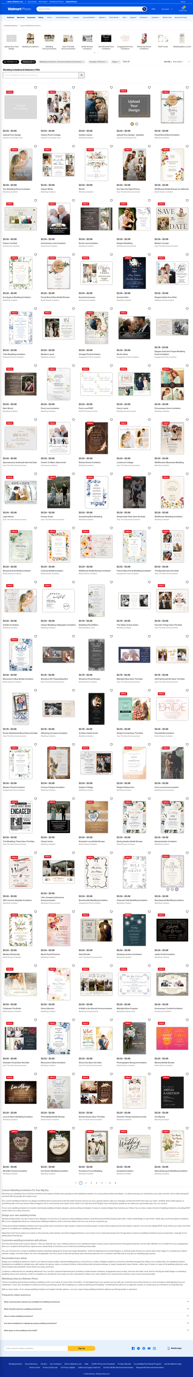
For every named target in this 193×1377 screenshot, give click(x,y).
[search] (82, 75)
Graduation (31, 17)
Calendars (155, 17)
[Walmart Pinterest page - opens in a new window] (143, 1348)
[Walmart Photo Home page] (19, 9)
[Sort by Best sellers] (181, 62)
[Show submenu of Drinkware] (148, 17)
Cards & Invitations (10, 26)
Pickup (40, 17)
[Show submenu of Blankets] (106, 17)
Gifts (124, 17)
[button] (20, 87)
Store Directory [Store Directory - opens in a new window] (31, 1364)
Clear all (126, 61)
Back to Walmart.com (14, 2)
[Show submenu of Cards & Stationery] (70, 17)
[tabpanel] (11, 41)
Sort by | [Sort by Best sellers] (168, 62)
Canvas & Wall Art (89, 17)
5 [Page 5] (101, 1183)
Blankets (102, 17)
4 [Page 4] (96, 1183)
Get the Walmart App (172, 1364)
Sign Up (81, 1348)
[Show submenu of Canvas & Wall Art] (96, 17)
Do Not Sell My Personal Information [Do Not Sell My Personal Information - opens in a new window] (118, 1367)
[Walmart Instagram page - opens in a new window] (154, 1348)
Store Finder (32, 2)
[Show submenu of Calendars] (159, 17)
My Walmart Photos (57, 2)
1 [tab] (94, 52)
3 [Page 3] (91, 1183)
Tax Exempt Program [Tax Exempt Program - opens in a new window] (152, 1364)
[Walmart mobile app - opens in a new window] (174, 1348)
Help (153, 9)
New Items (20, 17)
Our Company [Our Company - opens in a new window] (56, 1364)
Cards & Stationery (62, 17)
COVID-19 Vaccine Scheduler (103, 1364)
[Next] (115, 1183)
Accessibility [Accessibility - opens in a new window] (139, 1364)
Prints (49, 17)
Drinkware (143, 17)
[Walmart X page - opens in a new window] (138, 1348)
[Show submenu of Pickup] (44, 17)
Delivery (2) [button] (28, 62)
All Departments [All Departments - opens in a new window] (15, 1364)
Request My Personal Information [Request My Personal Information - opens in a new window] (150, 1367)
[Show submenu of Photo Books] (119, 17)
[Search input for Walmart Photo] (89, 9)
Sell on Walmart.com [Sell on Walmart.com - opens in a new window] (73, 1364)
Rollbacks (10, 17)
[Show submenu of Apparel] (137, 17)
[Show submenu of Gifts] (127, 17)
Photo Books (113, 17)
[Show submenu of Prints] (52, 17)
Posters (76, 17)
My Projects (43, 2)
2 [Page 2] (85, 1183)
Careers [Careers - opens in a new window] (44, 1364)
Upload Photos (71, 2)
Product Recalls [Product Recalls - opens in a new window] (124, 1364)
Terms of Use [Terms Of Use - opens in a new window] (34, 1367)
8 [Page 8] (110, 1183)
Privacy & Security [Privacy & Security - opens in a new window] (50, 1367)
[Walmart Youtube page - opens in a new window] (149, 1348)
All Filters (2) (10, 62)
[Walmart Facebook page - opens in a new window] (133, 1348)
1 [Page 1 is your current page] (80, 1183)
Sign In (183, 2)
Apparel (133, 17)
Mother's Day (167, 17)
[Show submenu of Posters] (79, 17)
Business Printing (181, 17)
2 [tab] (98, 52)
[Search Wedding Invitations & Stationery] (41, 75)
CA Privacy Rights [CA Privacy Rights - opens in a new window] (68, 1367)
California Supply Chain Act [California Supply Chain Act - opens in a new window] (89, 1367)
